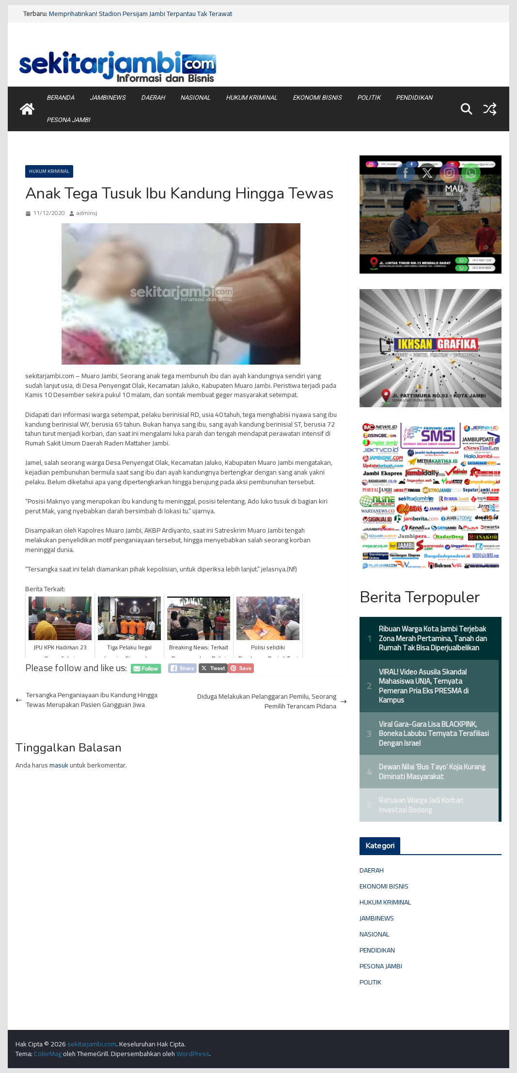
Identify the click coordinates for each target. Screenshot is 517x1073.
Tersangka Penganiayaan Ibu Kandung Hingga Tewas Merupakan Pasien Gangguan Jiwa (86, 699)
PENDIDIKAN (414, 97)
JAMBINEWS (107, 97)
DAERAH (153, 97)
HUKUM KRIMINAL (251, 97)
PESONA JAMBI (68, 119)
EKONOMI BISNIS (317, 97)
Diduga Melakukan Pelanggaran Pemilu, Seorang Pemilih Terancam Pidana (272, 701)
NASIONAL (195, 97)
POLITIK (368, 97)
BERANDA (60, 97)
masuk (58, 765)
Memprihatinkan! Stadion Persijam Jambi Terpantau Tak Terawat (140, 13)
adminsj (87, 213)
